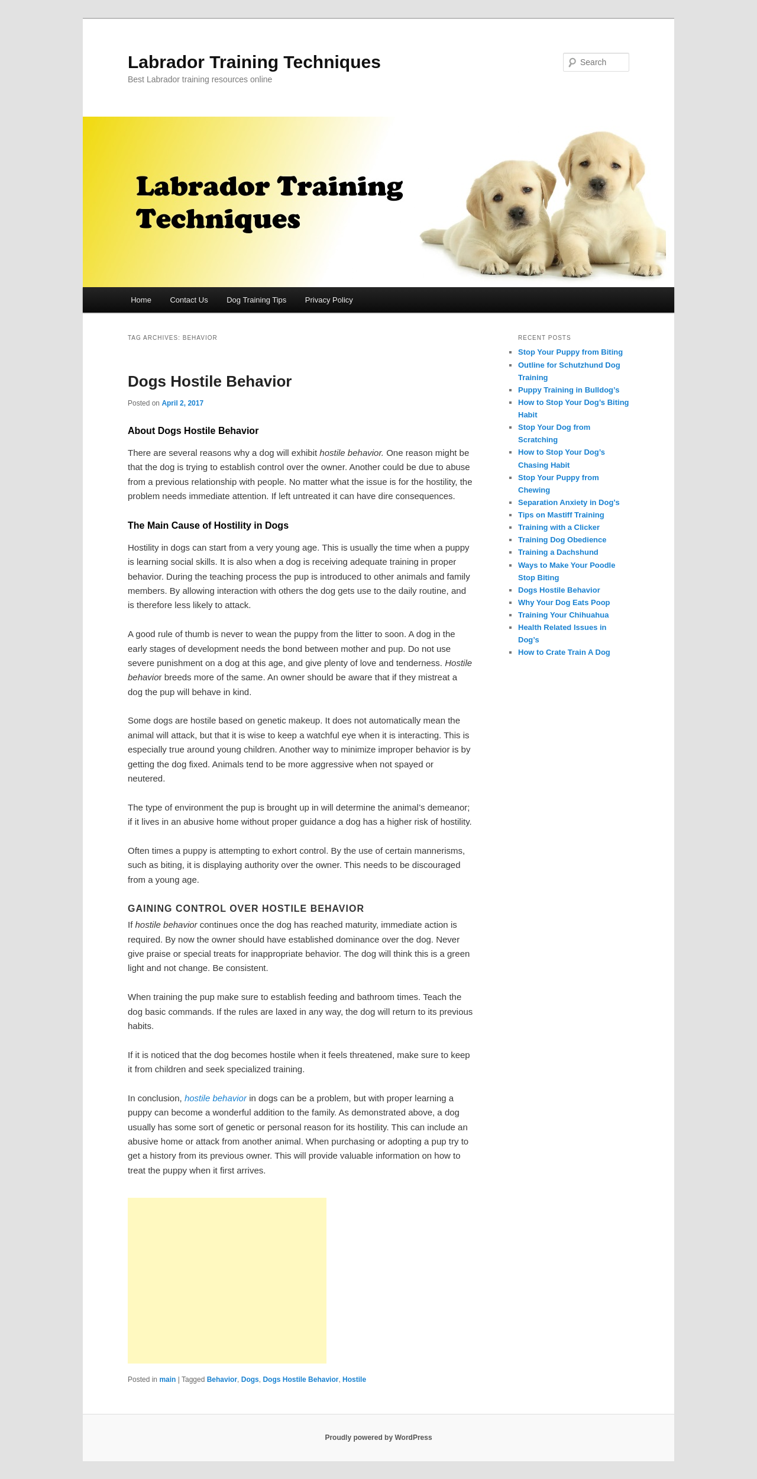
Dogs (250, 1379)
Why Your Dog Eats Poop (564, 602)
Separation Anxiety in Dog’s (569, 502)
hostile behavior (216, 1098)
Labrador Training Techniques (254, 62)
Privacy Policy (329, 299)
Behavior (222, 1379)
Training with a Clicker (559, 527)
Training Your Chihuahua (563, 614)
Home (141, 299)
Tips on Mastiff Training (561, 514)
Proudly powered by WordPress (378, 1437)
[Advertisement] (227, 1281)
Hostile (354, 1379)
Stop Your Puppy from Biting (570, 352)
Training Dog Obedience (562, 539)
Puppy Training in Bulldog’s (568, 389)
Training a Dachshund (558, 552)
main (167, 1379)
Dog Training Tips (256, 299)
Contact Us (189, 299)
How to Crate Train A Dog (564, 652)
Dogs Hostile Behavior (210, 381)
